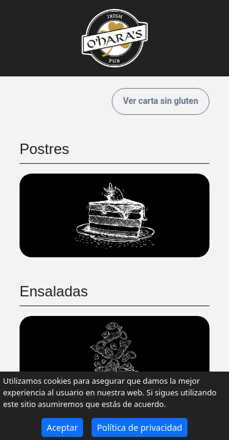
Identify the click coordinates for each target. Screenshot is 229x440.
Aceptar (62, 427)
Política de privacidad (140, 427)
